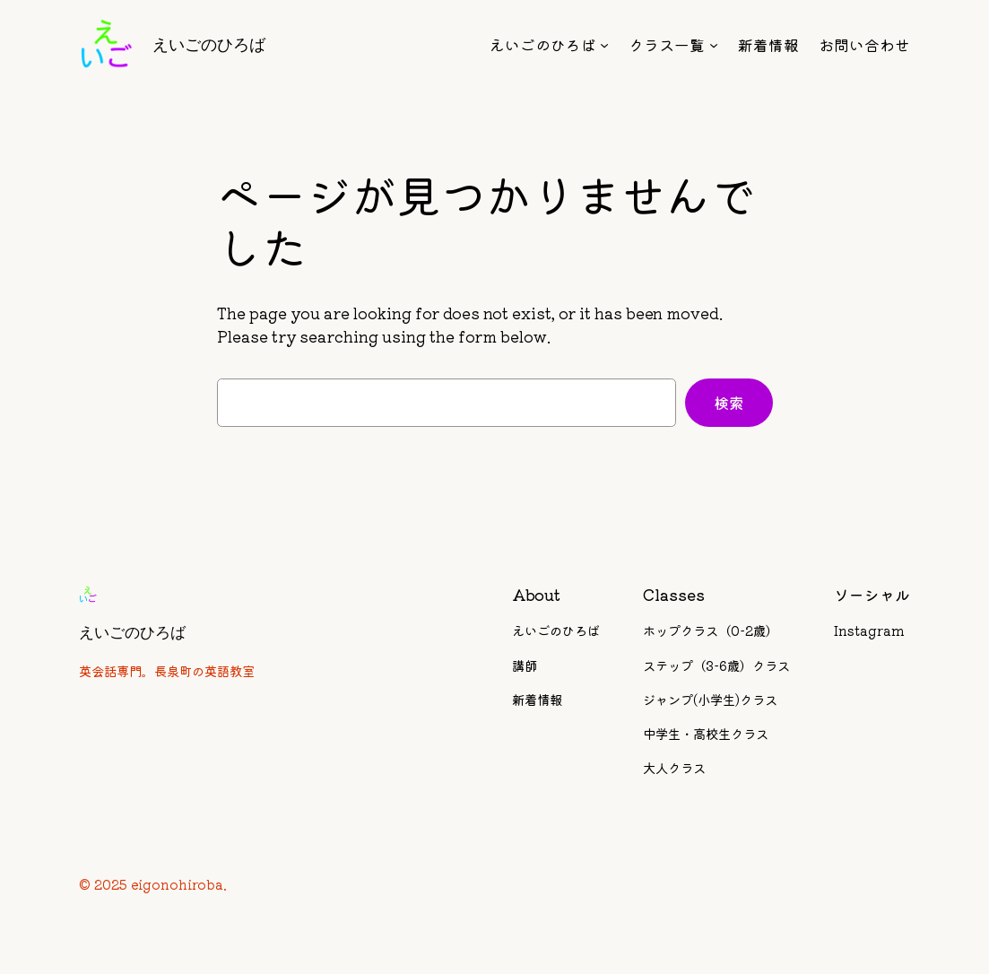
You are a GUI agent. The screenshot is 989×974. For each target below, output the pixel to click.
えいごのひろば (208, 44)
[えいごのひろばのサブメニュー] (604, 44)
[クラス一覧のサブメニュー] (713, 44)
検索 (729, 402)
